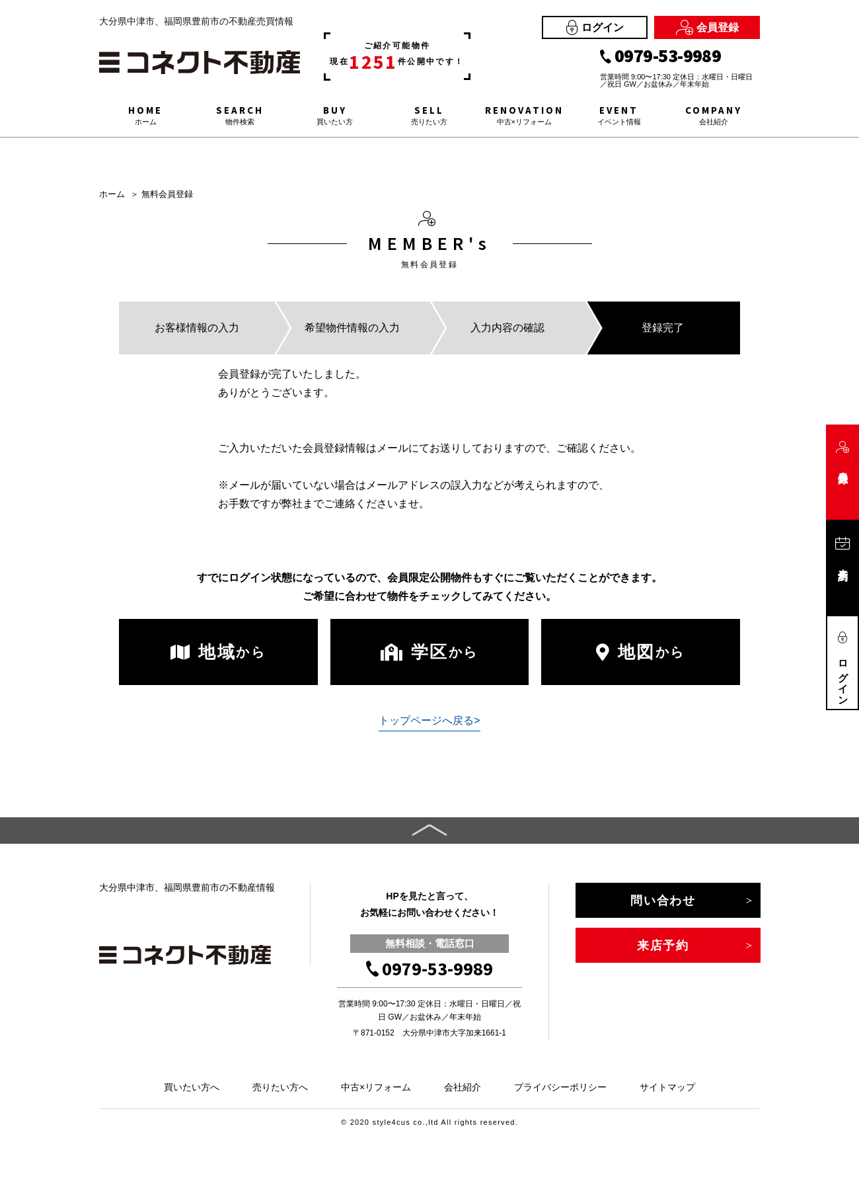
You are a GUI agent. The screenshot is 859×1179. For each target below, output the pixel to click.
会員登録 (707, 27)
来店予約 (663, 945)
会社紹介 (462, 1087)
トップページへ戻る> (429, 720)
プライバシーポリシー (560, 1087)
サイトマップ (667, 1087)
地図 (640, 652)
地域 (218, 652)
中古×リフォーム (376, 1087)
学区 (429, 652)
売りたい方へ (280, 1087)
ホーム (112, 194)
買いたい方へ (191, 1087)
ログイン (595, 27)
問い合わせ (663, 900)
